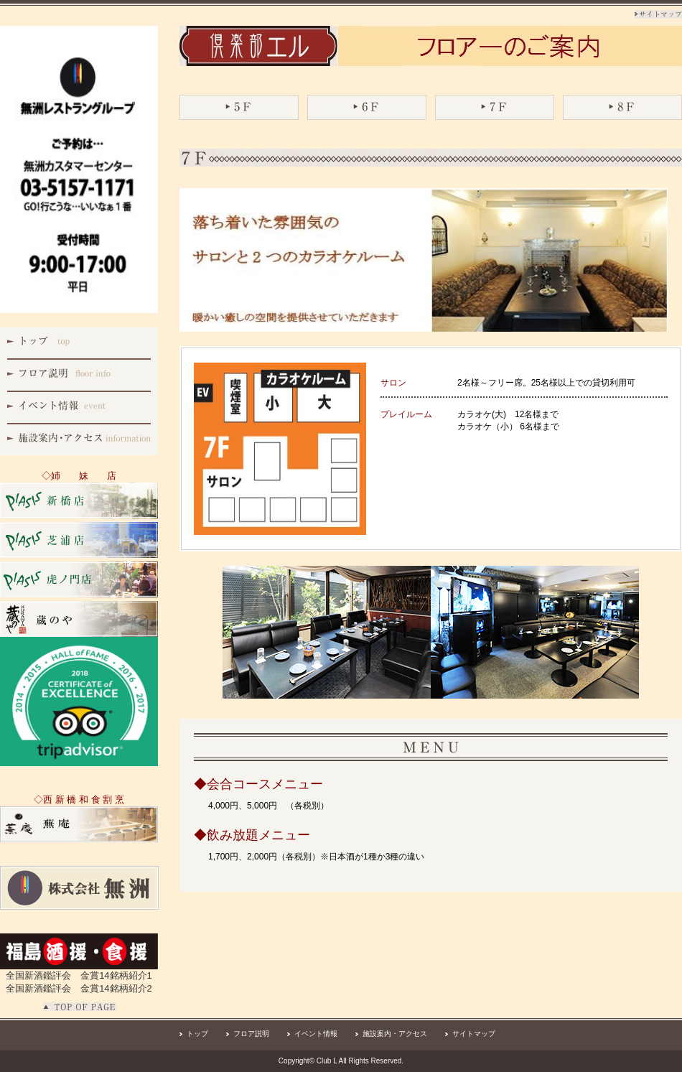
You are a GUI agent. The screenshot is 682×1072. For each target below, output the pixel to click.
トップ (197, 1034)
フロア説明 (251, 1034)
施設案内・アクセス (395, 1034)
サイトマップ (473, 1034)
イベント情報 (315, 1034)
